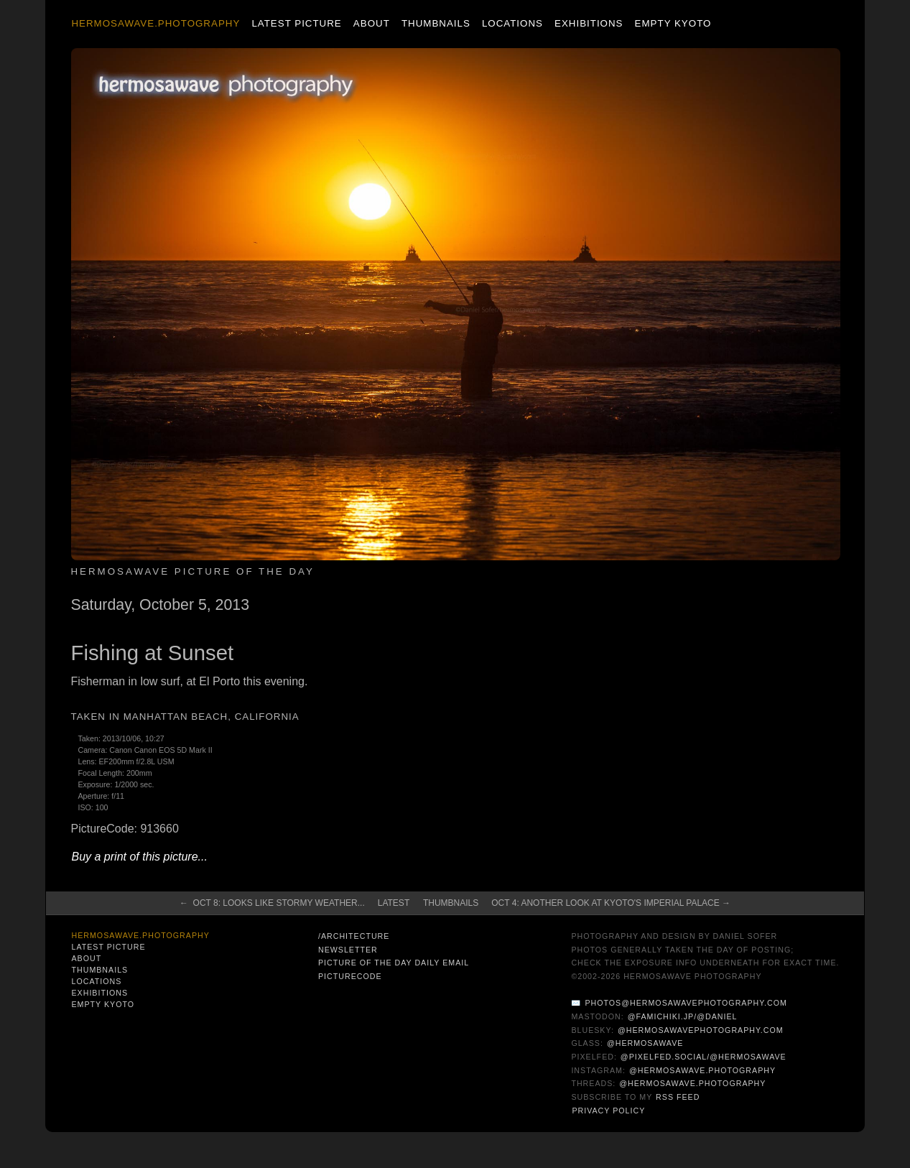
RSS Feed (678, 1097)
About (371, 23)
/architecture (353, 936)
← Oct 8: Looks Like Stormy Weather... (272, 903)
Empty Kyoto (673, 23)
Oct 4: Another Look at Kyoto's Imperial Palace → (610, 903)
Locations (512, 23)
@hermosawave (645, 1043)
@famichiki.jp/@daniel (683, 1016)
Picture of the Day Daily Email (393, 962)
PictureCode (350, 976)
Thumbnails (435, 23)
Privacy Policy (608, 1110)
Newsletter (348, 949)
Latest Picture (296, 23)
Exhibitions (588, 23)
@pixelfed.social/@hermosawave (703, 1056)
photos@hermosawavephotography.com (685, 1002)
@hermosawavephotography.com (701, 1030)
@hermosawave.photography (702, 1070)
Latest (393, 903)
